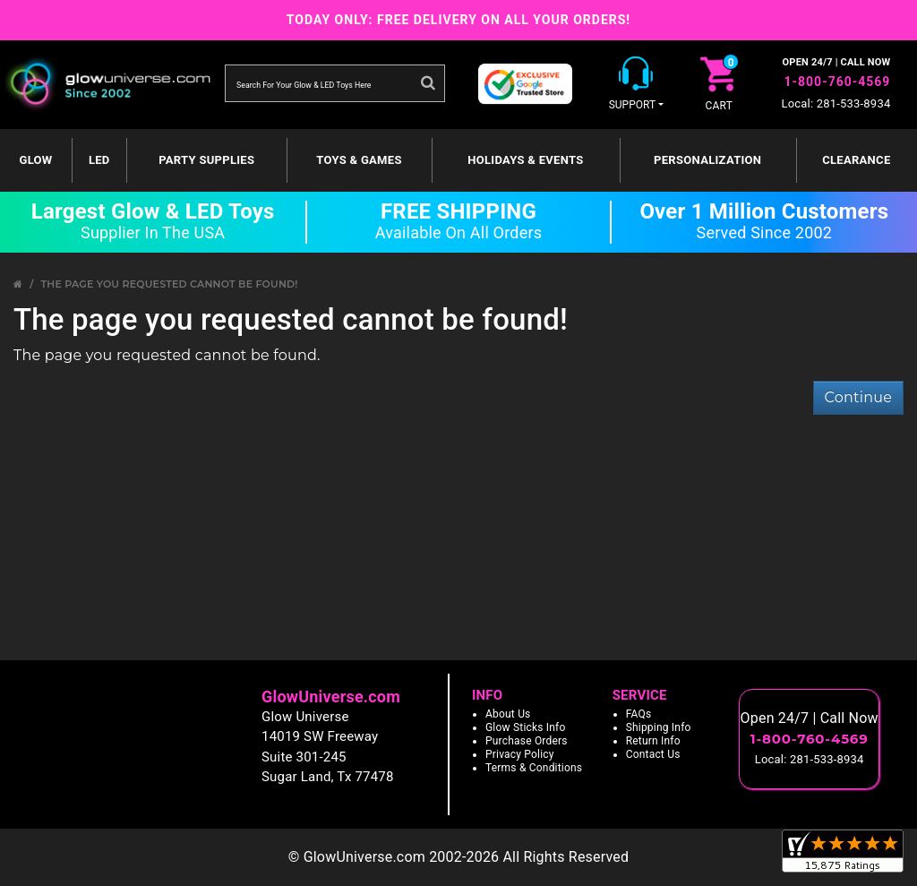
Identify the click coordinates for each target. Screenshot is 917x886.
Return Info (653, 741)
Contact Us (653, 754)
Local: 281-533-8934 (836, 103)
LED (99, 160)
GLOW (36, 160)
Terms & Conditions (533, 767)
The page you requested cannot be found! (168, 284)
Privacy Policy (519, 754)
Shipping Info (658, 727)
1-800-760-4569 (837, 81)
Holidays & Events (525, 160)
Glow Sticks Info (525, 727)
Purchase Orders (526, 741)
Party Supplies (206, 160)
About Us (508, 714)
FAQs (639, 714)
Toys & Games (358, 160)
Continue (858, 397)
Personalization (707, 160)
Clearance (856, 160)
